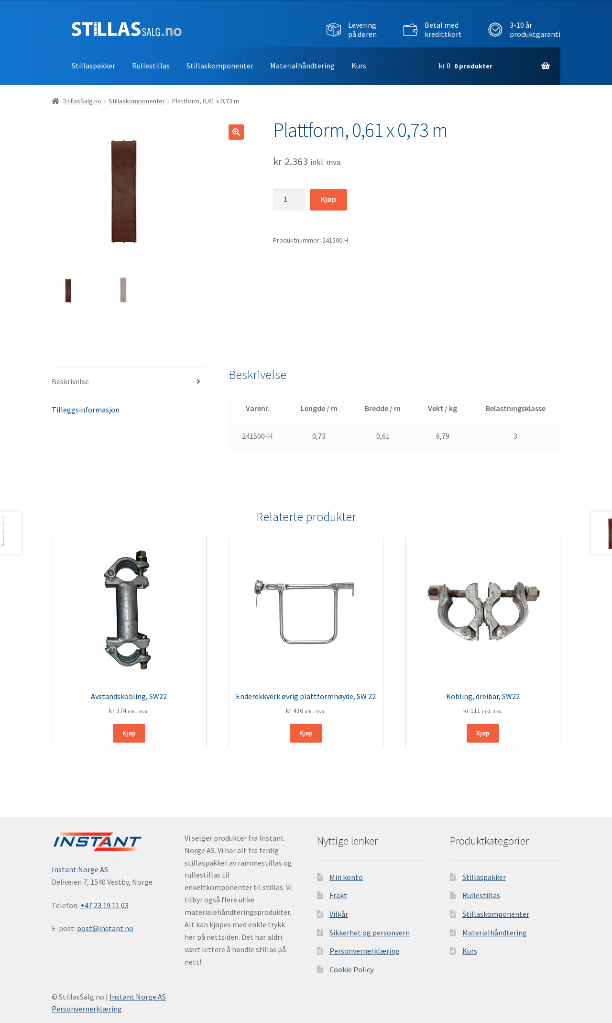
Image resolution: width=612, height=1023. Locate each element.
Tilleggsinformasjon (86, 409)
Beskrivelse (70, 381)
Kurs (358, 65)
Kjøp (328, 199)
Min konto (346, 876)
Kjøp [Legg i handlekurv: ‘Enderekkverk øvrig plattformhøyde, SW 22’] (306, 733)
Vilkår (338, 914)
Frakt (338, 895)
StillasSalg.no (82, 101)
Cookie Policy (351, 969)
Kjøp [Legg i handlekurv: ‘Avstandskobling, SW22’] (129, 733)
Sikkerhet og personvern (369, 932)
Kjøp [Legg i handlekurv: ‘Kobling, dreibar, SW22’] (483, 733)
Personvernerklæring (364, 951)
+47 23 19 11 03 (104, 905)
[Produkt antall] (289, 200)
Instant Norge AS (80, 869)
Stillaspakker (93, 65)
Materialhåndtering (302, 65)
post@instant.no (105, 928)
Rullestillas (151, 65)
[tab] (129, 382)
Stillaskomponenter (219, 65)
